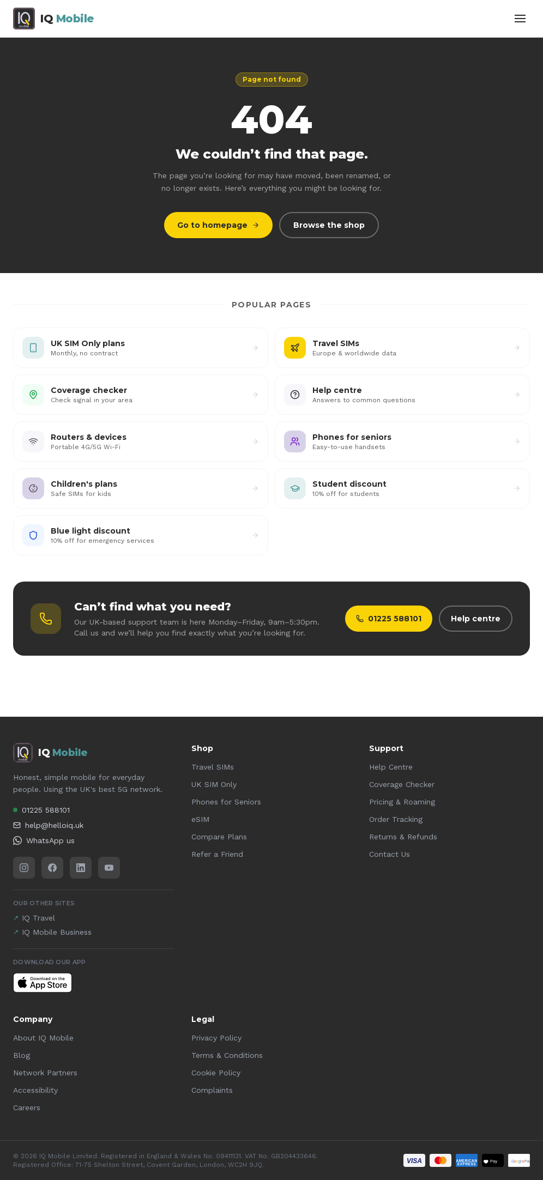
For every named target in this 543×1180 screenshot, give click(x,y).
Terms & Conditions (227, 1055)
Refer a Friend (217, 854)
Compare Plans (219, 836)
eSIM (200, 819)
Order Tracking (396, 819)
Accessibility (35, 1090)
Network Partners (45, 1072)
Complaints (212, 1090)
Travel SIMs (212, 767)
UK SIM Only (214, 784)
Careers (26, 1107)
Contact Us (389, 854)
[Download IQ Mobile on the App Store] (42, 983)
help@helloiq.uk (48, 825)
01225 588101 (388, 619)
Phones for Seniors (226, 801)
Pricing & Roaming (402, 801)
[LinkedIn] (81, 868)
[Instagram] (24, 868)
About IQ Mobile (43, 1037)
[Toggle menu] (520, 18)
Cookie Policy (215, 1072)
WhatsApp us (44, 840)
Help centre (475, 619)
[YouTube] (109, 868)
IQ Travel (34, 917)
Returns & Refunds (403, 836)
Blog (21, 1055)
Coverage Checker (402, 784)
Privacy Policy (216, 1037)
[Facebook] (52, 868)
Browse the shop (329, 225)
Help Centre (391, 767)
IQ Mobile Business (52, 932)
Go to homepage (218, 225)
